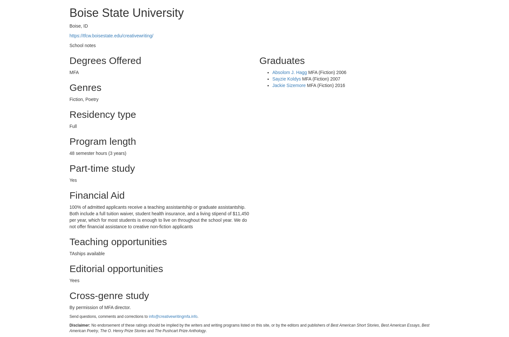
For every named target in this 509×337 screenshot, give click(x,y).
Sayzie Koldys (286, 78)
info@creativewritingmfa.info (173, 316)
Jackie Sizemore (289, 85)
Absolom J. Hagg (289, 72)
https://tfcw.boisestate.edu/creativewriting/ (111, 35)
